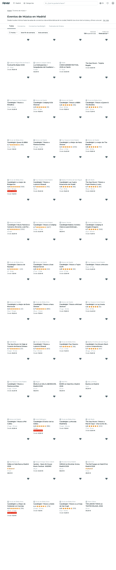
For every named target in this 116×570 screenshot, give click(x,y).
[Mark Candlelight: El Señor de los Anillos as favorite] (54, 397)
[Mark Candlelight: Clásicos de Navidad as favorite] (28, 240)
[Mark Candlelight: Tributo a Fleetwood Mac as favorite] (54, 118)
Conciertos (21, 26)
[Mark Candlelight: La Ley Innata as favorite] (106, 280)
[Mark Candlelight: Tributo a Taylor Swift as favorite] (80, 240)
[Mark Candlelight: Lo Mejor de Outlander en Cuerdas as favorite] (28, 480)
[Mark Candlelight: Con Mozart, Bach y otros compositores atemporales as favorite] (106, 320)
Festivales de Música (56, 26)
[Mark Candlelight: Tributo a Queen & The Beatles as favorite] (106, 78)
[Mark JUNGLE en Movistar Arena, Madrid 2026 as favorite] (80, 440)
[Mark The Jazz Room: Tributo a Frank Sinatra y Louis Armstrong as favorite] (106, 158)
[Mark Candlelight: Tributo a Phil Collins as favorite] (28, 397)
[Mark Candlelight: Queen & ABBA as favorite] (28, 118)
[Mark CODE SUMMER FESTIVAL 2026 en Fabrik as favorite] (80, 41)
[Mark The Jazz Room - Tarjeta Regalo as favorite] (106, 41)
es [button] (101, 3)
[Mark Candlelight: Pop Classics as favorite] (80, 320)
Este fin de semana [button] (29, 33)
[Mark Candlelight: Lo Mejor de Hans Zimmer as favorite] (80, 118)
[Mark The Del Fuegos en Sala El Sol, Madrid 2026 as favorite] (106, 440)
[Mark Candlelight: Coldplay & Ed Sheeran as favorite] (54, 78)
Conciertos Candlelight (37, 26)
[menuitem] (11, 26)
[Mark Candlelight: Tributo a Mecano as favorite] (106, 240)
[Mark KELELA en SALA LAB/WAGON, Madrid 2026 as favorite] (54, 360)
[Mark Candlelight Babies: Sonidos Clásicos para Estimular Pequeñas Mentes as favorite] (80, 200)
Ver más (106, 21)
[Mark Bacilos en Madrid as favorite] (106, 360)
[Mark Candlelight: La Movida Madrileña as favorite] (80, 397)
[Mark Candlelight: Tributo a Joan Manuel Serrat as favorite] (54, 240)
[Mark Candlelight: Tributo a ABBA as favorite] (80, 78)
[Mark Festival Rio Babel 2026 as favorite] (28, 41)
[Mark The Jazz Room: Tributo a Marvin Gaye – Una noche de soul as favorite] (106, 397)
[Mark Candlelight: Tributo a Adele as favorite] (54, 480)
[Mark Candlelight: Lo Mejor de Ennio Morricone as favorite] (28, 280)
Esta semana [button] (44, 33)
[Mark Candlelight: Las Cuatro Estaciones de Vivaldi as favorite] (80, 158)
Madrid (9, 11)
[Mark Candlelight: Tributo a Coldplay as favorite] (54, 200)
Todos (11, 26)
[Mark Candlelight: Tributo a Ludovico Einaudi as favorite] (54, 158)
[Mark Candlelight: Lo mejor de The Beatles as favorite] (106, 118)
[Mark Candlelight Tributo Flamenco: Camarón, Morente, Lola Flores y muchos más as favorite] (28, 200)
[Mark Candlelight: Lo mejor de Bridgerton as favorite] (28, 158)
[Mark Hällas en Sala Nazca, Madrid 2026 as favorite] (28, 440)
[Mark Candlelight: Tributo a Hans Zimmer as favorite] (54, 280)
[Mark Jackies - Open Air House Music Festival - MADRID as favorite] (54, 440)
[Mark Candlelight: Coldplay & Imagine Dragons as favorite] (106, 200)
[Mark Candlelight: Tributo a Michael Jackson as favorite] (80, 280)
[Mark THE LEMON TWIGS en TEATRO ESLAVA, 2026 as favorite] (106, 480)
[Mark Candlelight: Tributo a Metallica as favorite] (28, 78)
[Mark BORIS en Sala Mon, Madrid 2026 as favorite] (80, 360)
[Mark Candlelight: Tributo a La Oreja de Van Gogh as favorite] (80, 480)
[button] (20, 11)
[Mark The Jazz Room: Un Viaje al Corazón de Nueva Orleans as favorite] (28, 320)
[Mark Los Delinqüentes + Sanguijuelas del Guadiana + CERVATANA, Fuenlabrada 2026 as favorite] (54, 41)
